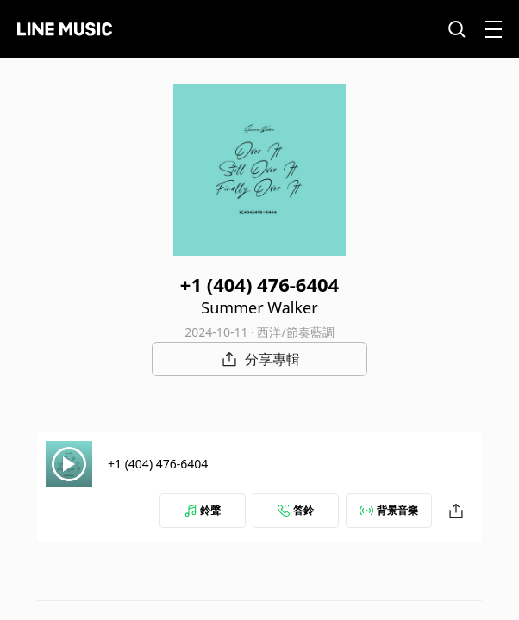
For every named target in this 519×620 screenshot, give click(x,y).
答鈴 (296, 510)
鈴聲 (202, 510)
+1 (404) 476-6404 (158, 464)
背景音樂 (389, 510)
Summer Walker (259, 307)
